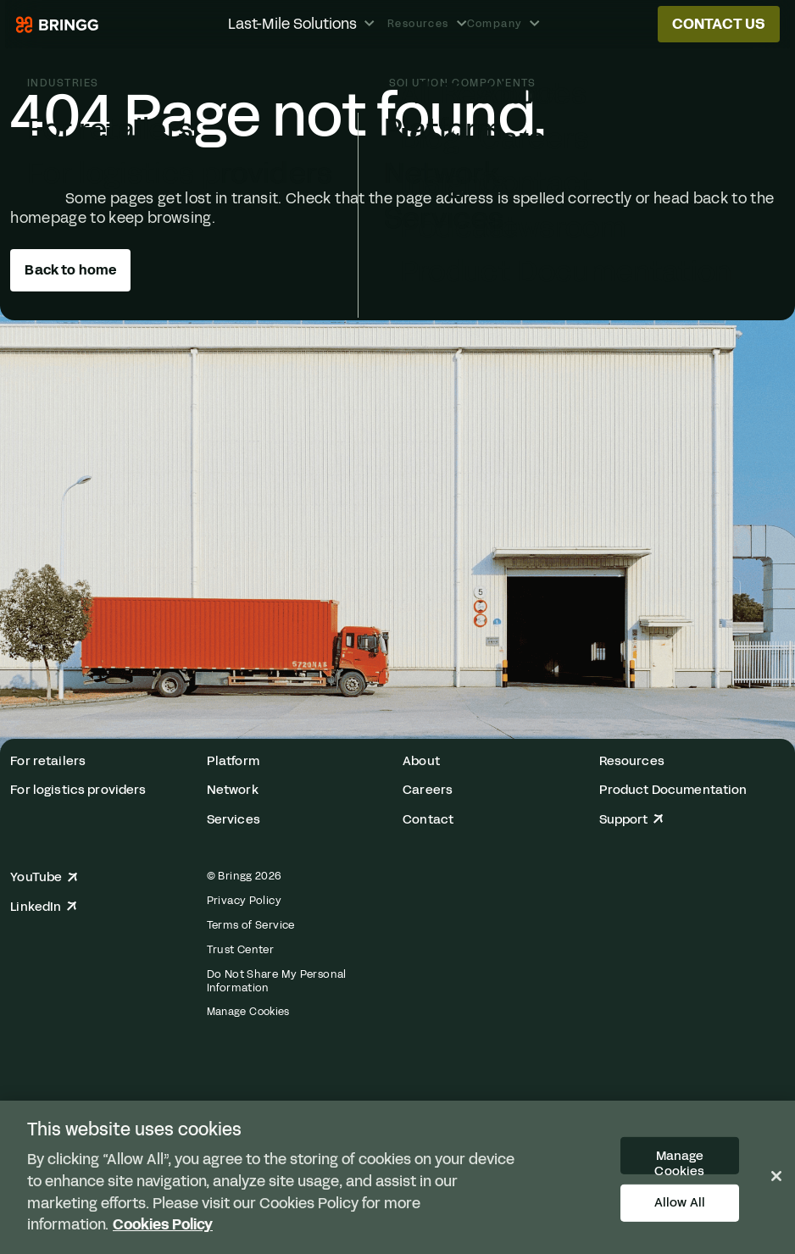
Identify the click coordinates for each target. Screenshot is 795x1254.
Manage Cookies (248, 1011)
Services (233, 819)
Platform (233, 761)
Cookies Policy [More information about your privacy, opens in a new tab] (163, 1224)
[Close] (776, 1176)
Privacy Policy (244, 900)
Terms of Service (251, 925)
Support (631, 819)
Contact (428, 819)
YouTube (43, 877)
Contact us (718, 24)
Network (233, 790)
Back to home (70, 270)
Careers (428, 790)
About (421, 761)
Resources (631, 761)
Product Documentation (673, 790)
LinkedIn (43, 907)
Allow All (679, 1202)
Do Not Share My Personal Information (277, 981)
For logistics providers (78, 790)
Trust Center (240, 949)
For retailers (48, 761)
